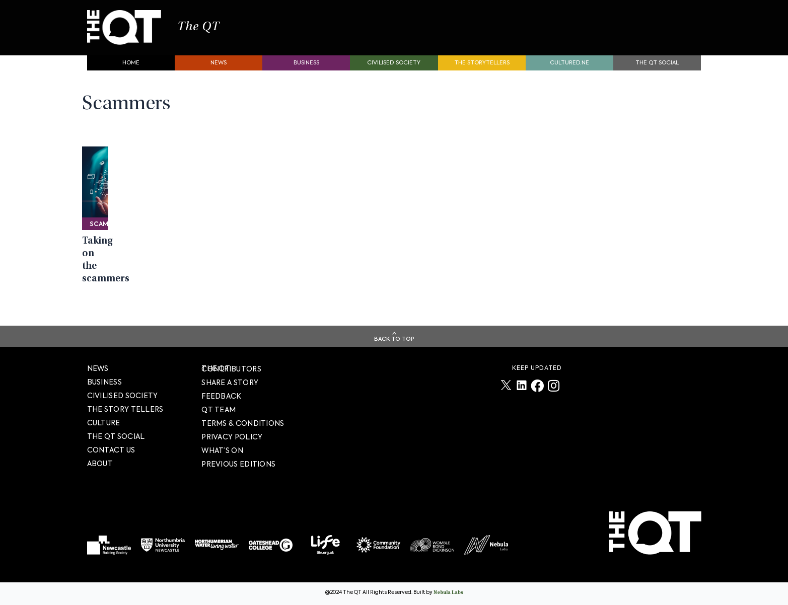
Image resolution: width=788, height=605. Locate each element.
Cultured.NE (569, 68)
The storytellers (482, 68)
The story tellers (125, 409)
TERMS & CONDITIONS (242, 423)
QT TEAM (218, 409)
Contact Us (111, 450)
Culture (103, 422)
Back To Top (394, 339)
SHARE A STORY (229, 382)
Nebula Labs (448, 592)
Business (306, 68)
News (218, 68)
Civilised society (393, 68)
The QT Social (657, 68)
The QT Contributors (231, 368)
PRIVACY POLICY (231, 436)
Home (130, 68)
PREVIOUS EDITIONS (238, 464)
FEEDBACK (221, 396)
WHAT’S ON (222, 450)
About (100, 463)
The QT (212, 30)
